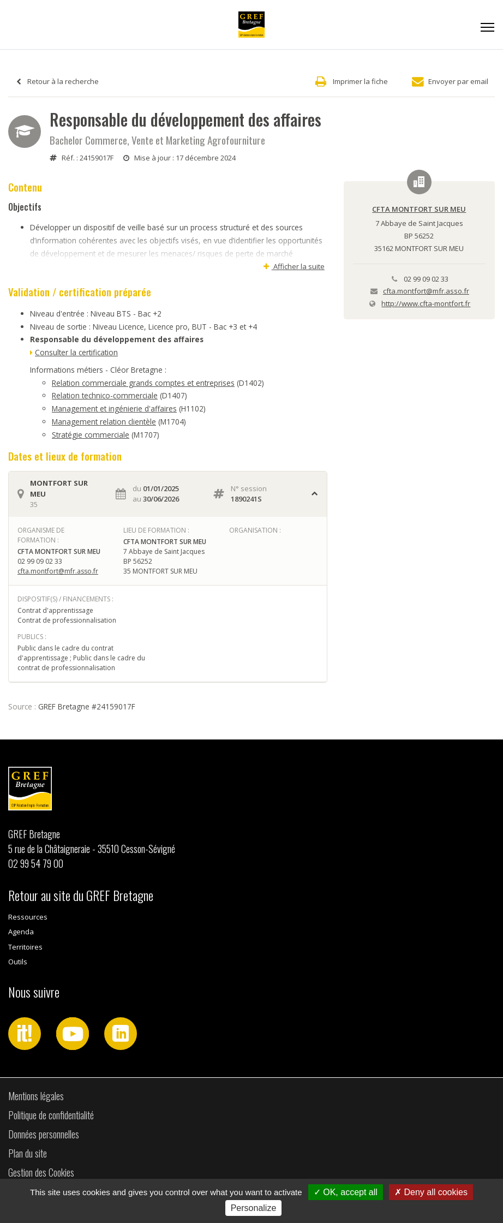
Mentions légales (36, 1096)
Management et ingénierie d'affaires (114, 408)
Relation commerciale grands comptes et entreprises (143, 383)
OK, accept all (346, 1192)
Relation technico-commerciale (105, 395)
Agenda (21, 931)
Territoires (25, 947)
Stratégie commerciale (90, 434)
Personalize (254, 1208)
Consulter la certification (76, 352)
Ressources (27, 917)
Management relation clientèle (104, 421)
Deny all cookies (431, 1192)
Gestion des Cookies (41, 1172)
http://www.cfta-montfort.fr (425, 303)
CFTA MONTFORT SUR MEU (419, 209)
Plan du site (27, 1153)
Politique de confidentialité (51, 1115)
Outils (17, 962)
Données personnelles (43, 1134)
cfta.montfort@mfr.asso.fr (57, 571)
